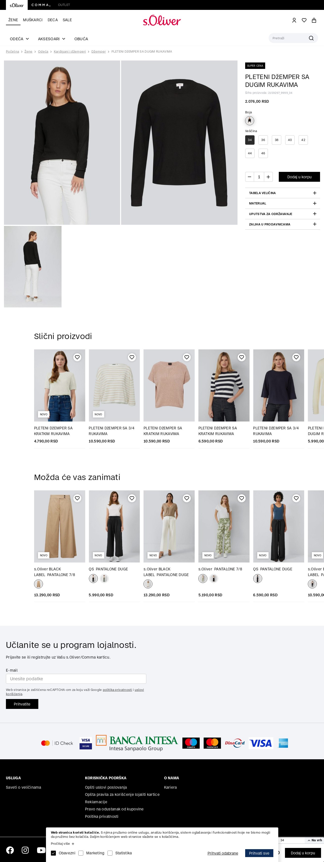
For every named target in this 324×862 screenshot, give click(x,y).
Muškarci (33, 20)
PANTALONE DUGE (108, 569)
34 (250, 140)
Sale (67, 20)
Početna (12, 52)
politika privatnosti (117, 690)
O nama (171, 778)
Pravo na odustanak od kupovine (114, 809)
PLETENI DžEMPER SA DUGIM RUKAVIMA (141, 51)
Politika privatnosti (102, 816)
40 (290, 140)
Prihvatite (22, 704)
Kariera (170, 787)
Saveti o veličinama (23, 787)
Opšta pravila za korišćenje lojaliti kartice (122, 794)
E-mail (12, 670)
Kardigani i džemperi (70, 51)
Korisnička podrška (105, 778)
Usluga (13, 778)
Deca (53, 20)
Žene (13, 20)
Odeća (43, 51)
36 (263, 140)
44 (250, 153)
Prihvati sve (259, 853)
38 (277, 140)
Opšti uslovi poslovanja (106, 787)
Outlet (64, 5)
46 (263, 153)
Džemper (98, 51)
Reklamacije (96, 802)
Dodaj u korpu (303, 853)
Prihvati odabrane (223, 853)
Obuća (81, 38)
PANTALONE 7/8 (220, 569)
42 (303, 140)
